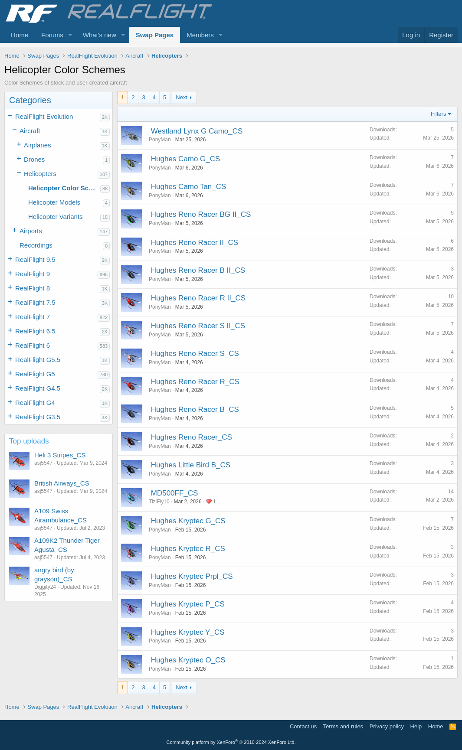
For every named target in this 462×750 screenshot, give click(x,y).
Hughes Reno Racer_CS (191, 437)
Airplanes (37, 145)
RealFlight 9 (32, 273)
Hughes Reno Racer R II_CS (198, 298)
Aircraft (30, 130)
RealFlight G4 (35, 402)
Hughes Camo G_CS (185, 159)
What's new (99, 35)
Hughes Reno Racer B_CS (195, 409)
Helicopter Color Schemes (64, 188)
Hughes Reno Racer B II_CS (198, 270)
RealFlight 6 (32, 345)
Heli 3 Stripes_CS (59, 455)
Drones (34, 159)
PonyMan (160, 140)
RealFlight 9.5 (35, 259)
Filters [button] (438, 114)
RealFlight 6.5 (35, 331)
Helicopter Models (54, 202)
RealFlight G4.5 (37, 388)
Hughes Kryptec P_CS (188, 604)
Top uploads (29, 441)
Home (19, 35)
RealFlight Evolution (44, 116)
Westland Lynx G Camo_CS (197, 131)
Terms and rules (343, 726)
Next (181, 97)
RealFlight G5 (35, 374)
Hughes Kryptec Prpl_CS (192, 576)
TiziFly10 (159, 502)
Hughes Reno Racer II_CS (194, 242)
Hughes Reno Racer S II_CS (198, 326)
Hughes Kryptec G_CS (188, 521)
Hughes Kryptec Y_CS (188, 632)
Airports (31, 231)
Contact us (303, 726)
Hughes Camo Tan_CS (188, 187)
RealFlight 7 (32, 316)
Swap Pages (155, 35)
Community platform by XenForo (231, 742)
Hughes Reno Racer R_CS (195, 382)
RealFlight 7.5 (35, 302)
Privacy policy (387, 726)
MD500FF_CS (174, 493)
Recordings (36, 245)
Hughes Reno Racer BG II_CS (201, 214)
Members (200, 35)
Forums (52, 35)
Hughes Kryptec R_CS (188, 549)
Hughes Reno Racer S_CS (195, 353)
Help (416, 726)
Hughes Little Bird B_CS (190, 465)
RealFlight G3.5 (37, 417)
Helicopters (40, 173)
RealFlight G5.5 (37, 359)
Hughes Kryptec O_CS (188, 660)
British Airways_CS (61, 483)
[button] (70, 35)
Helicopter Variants (55, 216)
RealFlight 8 (32, 288)
